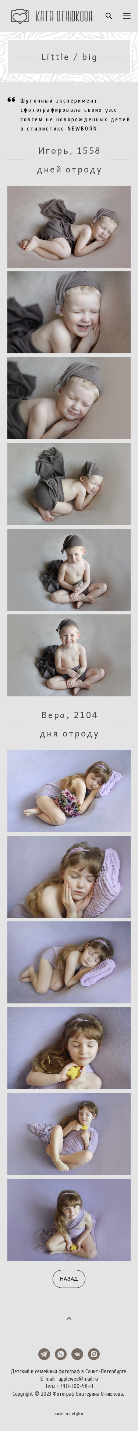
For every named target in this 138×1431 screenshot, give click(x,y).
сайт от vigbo (68, 1414)
